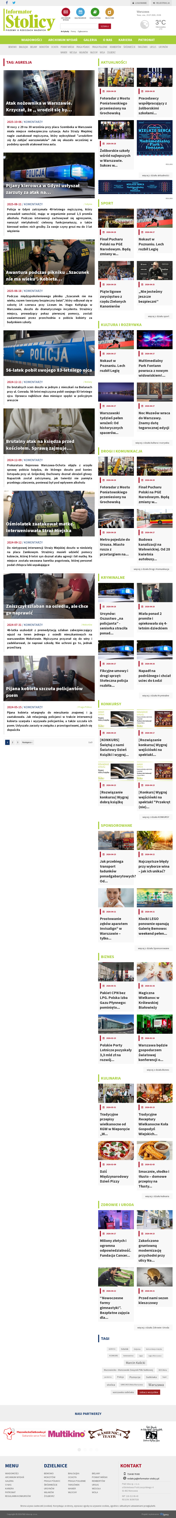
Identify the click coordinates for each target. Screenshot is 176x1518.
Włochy (93, 52)
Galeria (90, 40)
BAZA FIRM (109, 13)
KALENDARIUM (80, 13)
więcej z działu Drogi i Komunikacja (151, 569)
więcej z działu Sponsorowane (153, 948)
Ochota (54, 47)
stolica (111, 1384)
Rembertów (115, 47)
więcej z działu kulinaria (157, 1196)
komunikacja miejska (154, 1349)
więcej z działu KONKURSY (155, 817)
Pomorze (134, 1377)
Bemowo (12, 47)
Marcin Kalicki (135, 1363)
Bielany (33, 47)
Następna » (27, 742)
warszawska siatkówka (123, 1392)
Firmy (73, 31)
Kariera (125, 40)
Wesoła (73, 52)
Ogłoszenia (83, 31)
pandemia (108, 1377)
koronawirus (128, 1355)
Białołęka (23, 47)
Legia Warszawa (154, 1355)
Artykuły (65, 31)
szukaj (105, 26)
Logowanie (140, 3)
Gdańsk (124, 1349)
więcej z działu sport (158, 316)
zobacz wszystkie (149, 1392)
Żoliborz (111, 52)
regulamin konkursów (18, 1496)
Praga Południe (99, 47)
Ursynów (163, 47)
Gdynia (137, 1349)
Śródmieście (129, 47)
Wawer (63, 52)
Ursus (153, 47)
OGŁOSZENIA (95, 13)
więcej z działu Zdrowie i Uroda (153, 1327)
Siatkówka (151, 1377)
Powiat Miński (67, 47)
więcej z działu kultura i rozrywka (152, 442)
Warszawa (156, 1384)
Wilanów (83, 52)
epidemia (112, 1349)
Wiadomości (31, 40)
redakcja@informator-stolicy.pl (143, 1478)
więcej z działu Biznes (158, 1069)
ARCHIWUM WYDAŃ (65, 14)
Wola (102, 52)
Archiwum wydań (62, 40)
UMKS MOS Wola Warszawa (132, 1384)
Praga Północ (83, 47)
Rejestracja (161, 3)
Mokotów (44, 47)
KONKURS (113, 1355)
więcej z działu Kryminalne (155, 695)
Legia (141, 1356)
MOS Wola (163, 1370)
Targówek (142, 47)
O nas (107, 40)
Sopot (164, 1377)
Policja (120, 1377)
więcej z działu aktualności (155, 175)
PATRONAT (146, 40)
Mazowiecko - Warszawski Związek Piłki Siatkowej (128, 1370)
